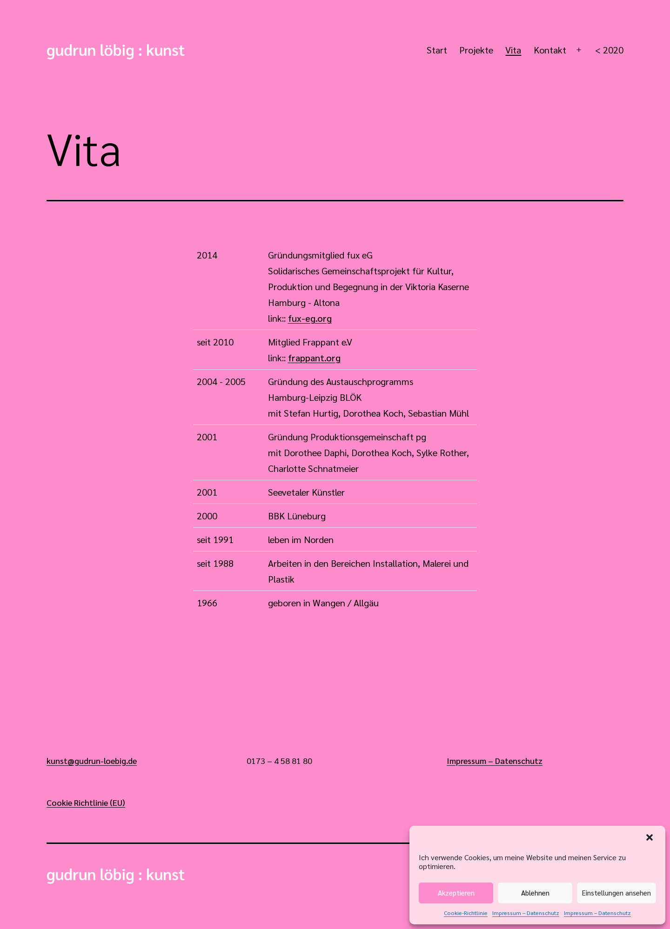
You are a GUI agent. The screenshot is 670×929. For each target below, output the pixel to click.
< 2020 (609, 50)
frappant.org (314, 358)
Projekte (476, 50)
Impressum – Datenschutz (525, 912)
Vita (513, 50)
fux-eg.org (310, 318)
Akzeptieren (456, 892)
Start (437, 50)
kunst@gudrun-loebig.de (92, 760)
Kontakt (550, 50)
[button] (650, 838)
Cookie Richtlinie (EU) (86, 802)
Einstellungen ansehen (616, 892)
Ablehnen (535, 892)
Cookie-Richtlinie (466, 912)
